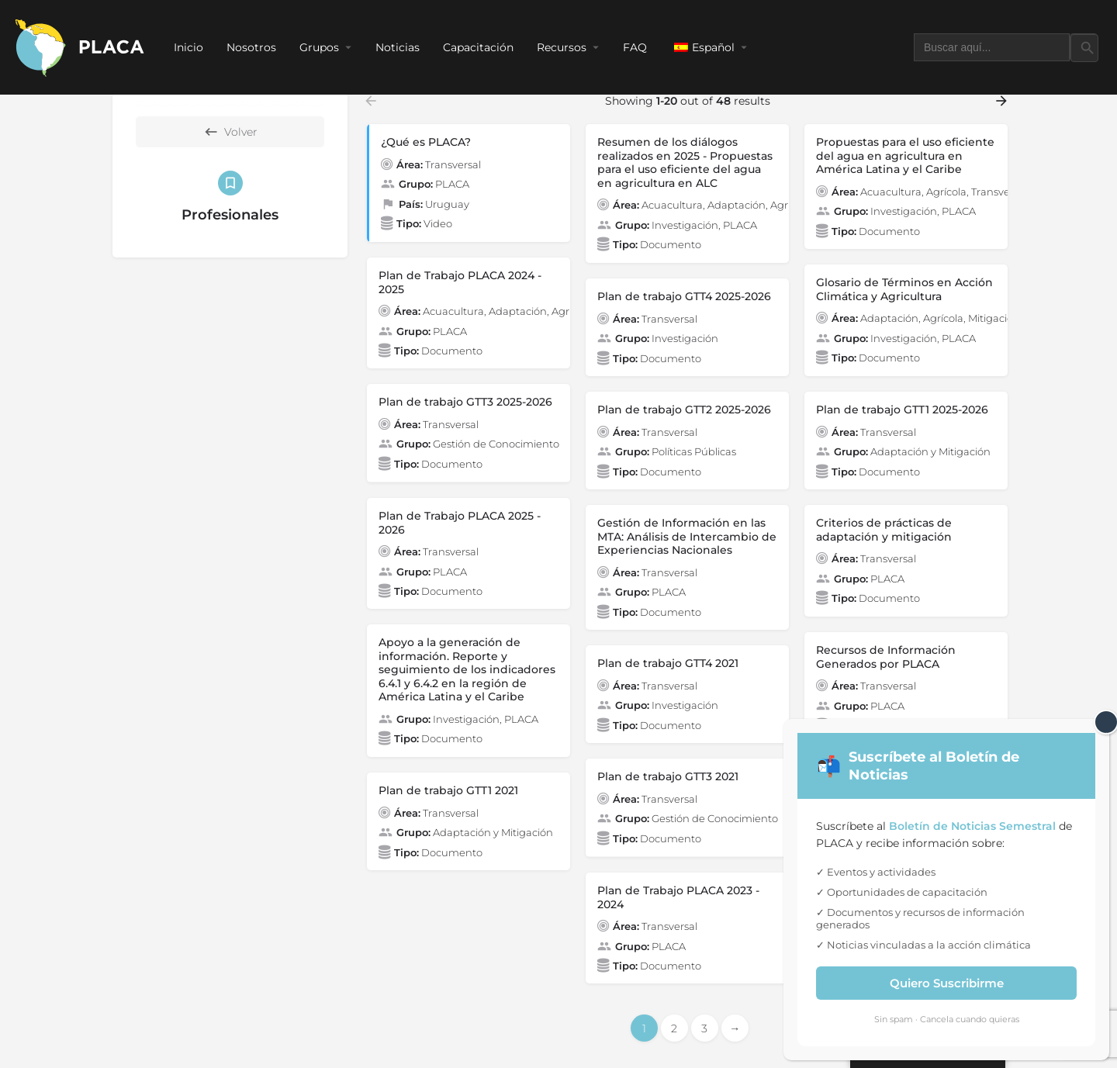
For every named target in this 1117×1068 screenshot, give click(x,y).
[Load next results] (1003, 101)
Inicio (188, 47)
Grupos (319, 47)
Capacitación (478, 47)
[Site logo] (81, 47)
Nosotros (251, 47)
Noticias (397, 47)
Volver (230, 132)
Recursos (561, 47)
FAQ (635, 47)
